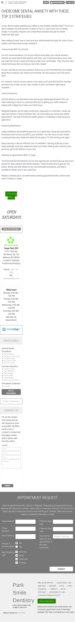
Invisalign (7, 386)
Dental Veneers (8, 375)
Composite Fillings (9, 358)
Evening (22, 562)
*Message (11, 463)
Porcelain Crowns (9, 369)
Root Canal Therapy (10, 360)
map (46, 2)
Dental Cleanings (9, 354)
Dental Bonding (8, 378)
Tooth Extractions (9, 363)
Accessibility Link (57, 592)
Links (69, 585)
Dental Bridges (8, 373)
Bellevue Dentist (45, 582)
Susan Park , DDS (64, 582)
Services (42, 585)
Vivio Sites (21, 612)
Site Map (42, 592)
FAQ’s (61, 585)
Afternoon (23, 559)
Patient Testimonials (11, 401)
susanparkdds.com (11, 278)
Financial (42, 589)
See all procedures (11, 391)
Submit (7, 485)
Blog (63, 589)
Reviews (52, 585)
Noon (21, 555)
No (20, 543)
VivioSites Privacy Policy (49, 595)
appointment (58, 2)
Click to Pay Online (12, 195)
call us (71, 2)
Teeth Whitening (9, 371)
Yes (20, 546)
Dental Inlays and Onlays (11, 380)
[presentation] (10, 476)
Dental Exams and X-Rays (12, 356)
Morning (22, 551)
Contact (54, 589)
